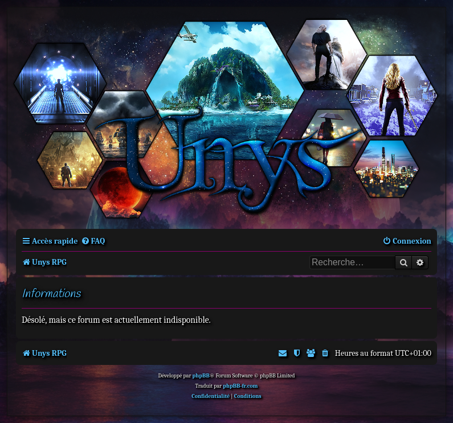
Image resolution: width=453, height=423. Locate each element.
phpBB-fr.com (240, 386)
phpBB (201, 375)
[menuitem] (93, 241)
